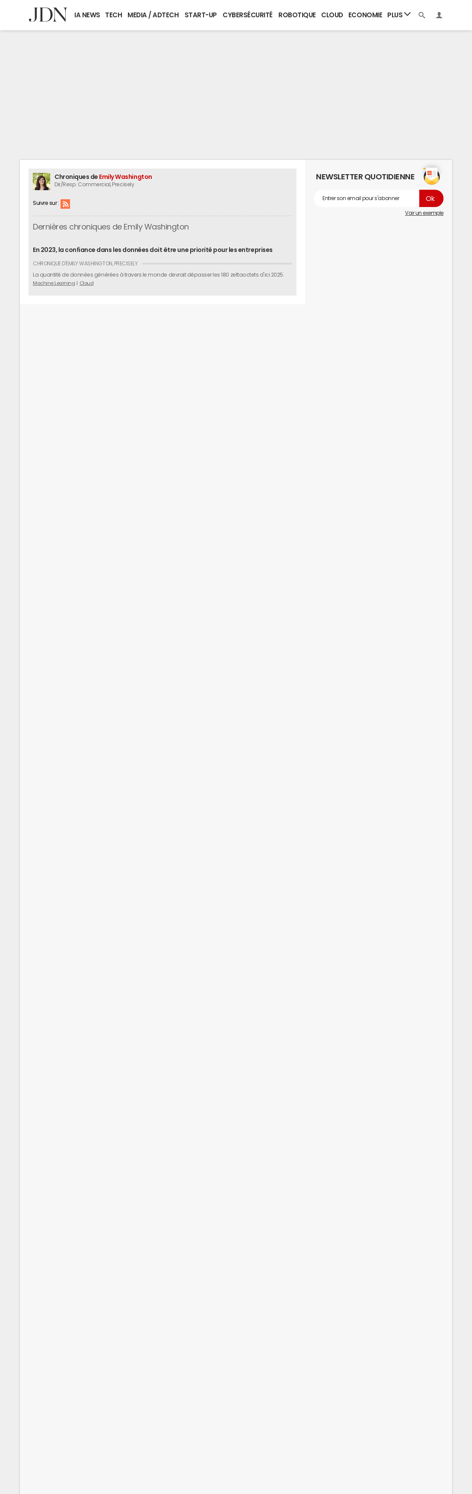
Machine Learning (54, 283)
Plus (399, 14)
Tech (113, 15)
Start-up (201, 15)
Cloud (332, 15)
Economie (365, 15)
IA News (87, 15)
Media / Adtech (153, 15)
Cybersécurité (248, 15)
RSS (65, 203)
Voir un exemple (424, 213)
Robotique (297, 15)
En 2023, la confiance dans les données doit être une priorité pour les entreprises (153, 250)
